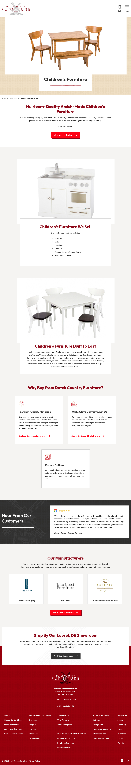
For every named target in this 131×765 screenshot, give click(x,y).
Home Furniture (101, 715)
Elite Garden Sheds (12, 725)
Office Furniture (99, 734)
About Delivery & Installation (85, 436)
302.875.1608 (67, 705)
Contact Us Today (63, 135)
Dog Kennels (34, 738)
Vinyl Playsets (63, 720)
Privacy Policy (34, 761)
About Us (122, 715)
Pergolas (32, 725)
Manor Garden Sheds (13, 729)
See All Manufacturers (63, 612)
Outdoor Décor (64, 747)
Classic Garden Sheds (13, 720)
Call (119, 11)
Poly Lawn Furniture (65, 743)
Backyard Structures (40, 715)
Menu (127, 11)
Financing (121, 725)
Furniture (13, 99)
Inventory (121, 734)
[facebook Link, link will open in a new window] (122, 761)
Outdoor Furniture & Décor (71, 734)
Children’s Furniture (101, 738)
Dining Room (98, 725)
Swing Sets (63, 715)
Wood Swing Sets (64, 725)
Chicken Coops (35, 734)
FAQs (119, 729)
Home (4, 99)
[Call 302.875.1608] (119, 8)
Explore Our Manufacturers (32, 436)
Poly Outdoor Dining (66, 738)
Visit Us (120, 743)
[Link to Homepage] (65, 678)
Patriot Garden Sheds (13, 734)
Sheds (7, 715)
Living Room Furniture (102, 729)
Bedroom (96, 720)
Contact (121, 738)
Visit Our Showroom (63, 656)
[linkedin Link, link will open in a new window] (128, 761)
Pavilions (32, 729)
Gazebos (33, 720)
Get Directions (64, 699)
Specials (120, 720)
